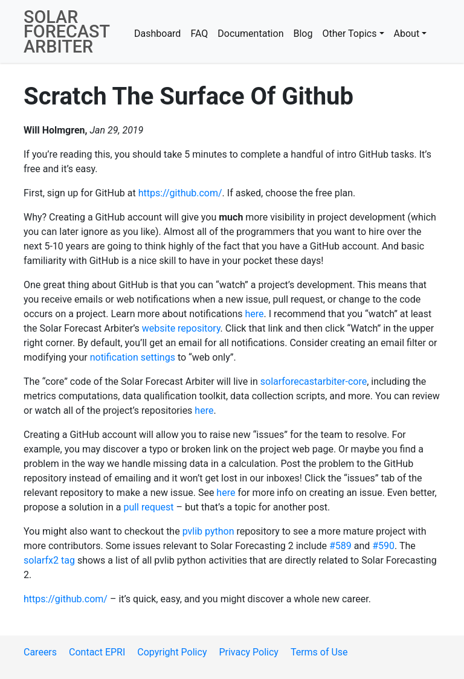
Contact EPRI (97, 652)
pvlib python (208, 531)
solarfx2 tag (49, 560)
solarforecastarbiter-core (313, 381)
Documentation (250, 33)
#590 (383, 546)
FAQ (199, 33)
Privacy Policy (249, 652)
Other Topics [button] (349, 33)
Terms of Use (319, 652)
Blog (302, 33)
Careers (40, 652)
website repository (181, 328)
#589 (340, 546)
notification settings (132, 357)
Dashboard (157, 33)
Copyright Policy (172, 652)
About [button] (407, 33)
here (254, 314)
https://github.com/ (180, 193)
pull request (148, 507)
